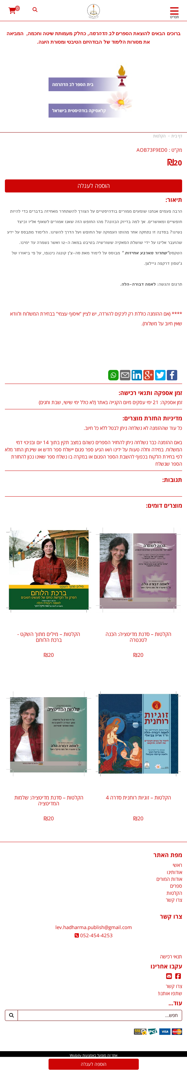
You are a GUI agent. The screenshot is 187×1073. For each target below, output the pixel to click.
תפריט (174, 16)
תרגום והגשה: (169, 284)
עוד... (175, 1003)
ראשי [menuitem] (177, 865)
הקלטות (159, 136)
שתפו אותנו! (170, 993)
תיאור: (173, 200)
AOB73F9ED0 (152, 150)
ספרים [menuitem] (176, 885)
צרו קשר (171, 916)
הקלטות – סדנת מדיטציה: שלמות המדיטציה (48, 800)
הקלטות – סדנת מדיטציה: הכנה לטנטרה (138, 636)
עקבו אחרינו (166, 966)
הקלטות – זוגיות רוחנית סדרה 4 (138, 797)
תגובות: (172, 480)
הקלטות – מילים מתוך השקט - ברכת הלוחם (48, 636)
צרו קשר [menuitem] (174, 900)
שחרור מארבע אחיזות (146, 253)
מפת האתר (167, 855)
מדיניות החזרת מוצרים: (152, 418)
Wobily (75, 1055)
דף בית (176, 136)
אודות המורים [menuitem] (169, 879)
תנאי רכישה (171, 956)
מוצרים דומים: (164, 505)
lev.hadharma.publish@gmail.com (93, 927)
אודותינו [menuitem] (174, 872)
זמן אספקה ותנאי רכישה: (150, 393)
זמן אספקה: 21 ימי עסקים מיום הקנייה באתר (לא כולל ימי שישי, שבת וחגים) (110, 402)
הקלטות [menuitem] (174, 893)
